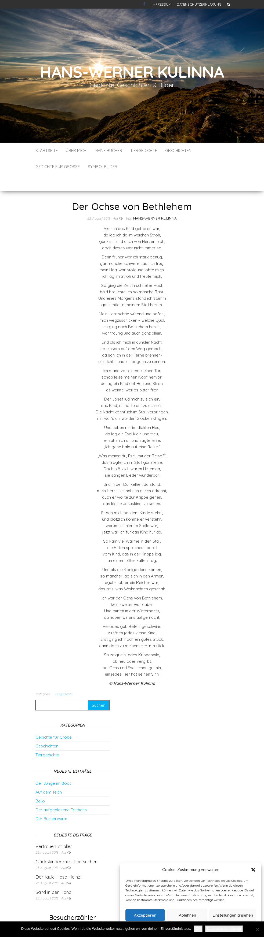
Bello (40, 784)
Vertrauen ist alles (54, 830)
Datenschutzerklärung (199, 4)
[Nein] (257, 929)
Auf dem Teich (48, 776)
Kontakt (144, 4)
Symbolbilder (102, 166)
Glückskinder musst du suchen (66, 845)
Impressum (161, 4)
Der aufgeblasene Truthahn (61, 793)
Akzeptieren (145, 915)
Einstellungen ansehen (233, 915)
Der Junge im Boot (53, 767)
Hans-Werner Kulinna (132, 72)
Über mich (76, 150)
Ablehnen (187, 915)
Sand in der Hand (53, 876)
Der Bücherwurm (51, 802)
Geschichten (178, 150)
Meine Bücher (108, 150)
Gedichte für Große (57, 166)
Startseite (46, 150)
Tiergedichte (143, 150)
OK (198, 929)
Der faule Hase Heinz (57, 861)
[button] (253, 869)
